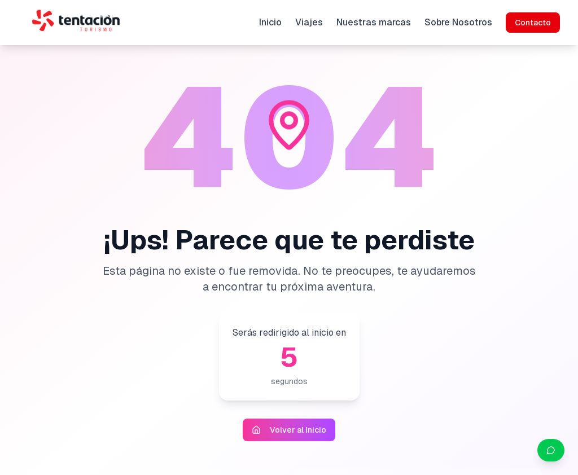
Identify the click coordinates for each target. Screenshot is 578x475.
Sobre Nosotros (458, 22)
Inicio (270, 22)
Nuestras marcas (373, 22)
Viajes (309, 22)
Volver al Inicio (289, 429)
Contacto (533, 22)
